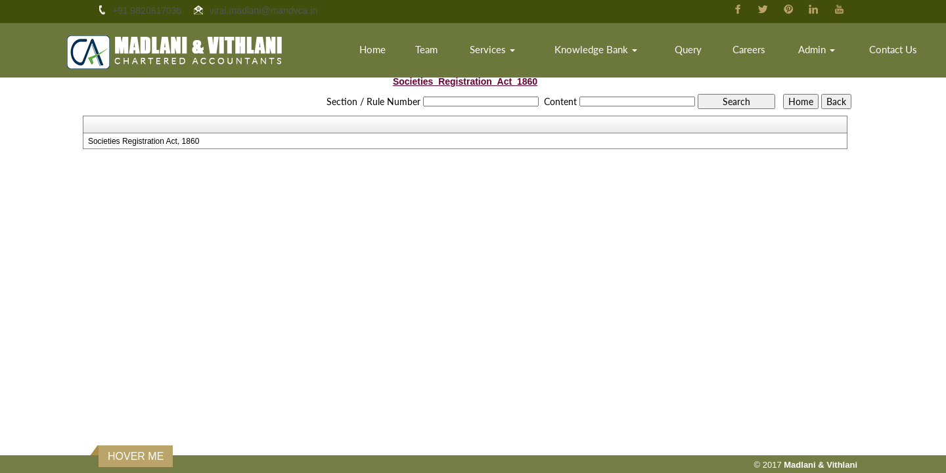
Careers (748, 49)
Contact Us (893, 49)
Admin (816, 49)
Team (426, 49)
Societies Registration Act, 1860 (143, 141)
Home (372, 49)
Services (492, 49)
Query (688, 49)
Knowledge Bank (595, 49)
